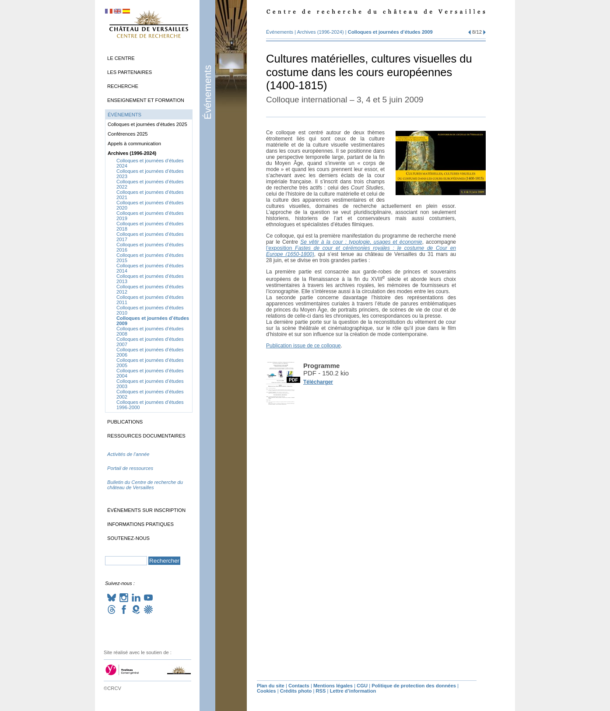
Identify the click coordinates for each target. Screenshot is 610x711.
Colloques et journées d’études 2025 (147, 124)
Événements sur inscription (146, 510)
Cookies (266, 690)
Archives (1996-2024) (320, 32)
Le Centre (121, 58)
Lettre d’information (353, 690)
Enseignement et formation (145, 100)
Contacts (298, 685)
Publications (125, 421)
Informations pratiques (140, 524)
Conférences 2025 (127, 134)
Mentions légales (333, 685)
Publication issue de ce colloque (303, 346)
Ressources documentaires (146, 435)
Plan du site (270, 685)
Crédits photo (296, 690)
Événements (207, 92)
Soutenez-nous (128, 538)
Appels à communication (134, 143)
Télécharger (318, 382)
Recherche (122, 86)
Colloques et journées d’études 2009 (390, 32)
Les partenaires (129, 72)
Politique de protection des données (414, 685)
